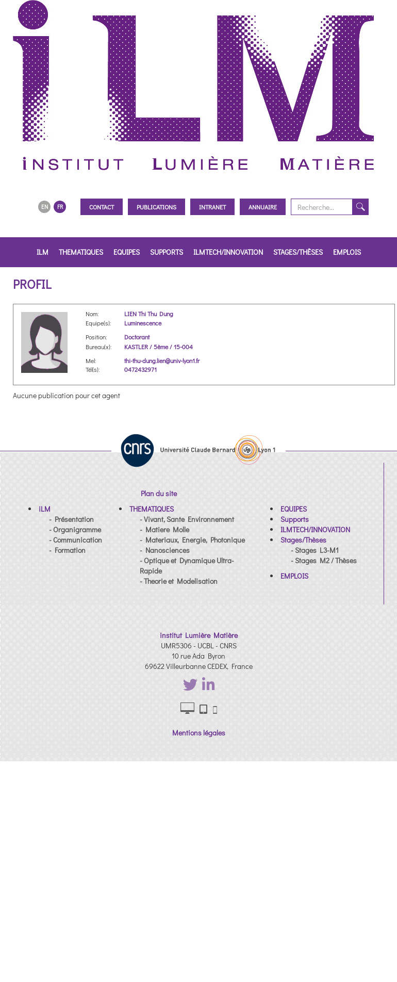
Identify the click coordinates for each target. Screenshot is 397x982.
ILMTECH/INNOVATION (228, 252)
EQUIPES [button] (126, 252)
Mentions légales (198, 733)
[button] (45, 509)
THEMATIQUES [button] (81, 252)
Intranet (212, 207)
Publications (156, 207)
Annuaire (263, 207)
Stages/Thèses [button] (298, 252)
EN (44, 206)
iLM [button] (42, 252)
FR (60, 206)
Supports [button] (166, 252)
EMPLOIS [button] (347, 252)
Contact (101, 207)
